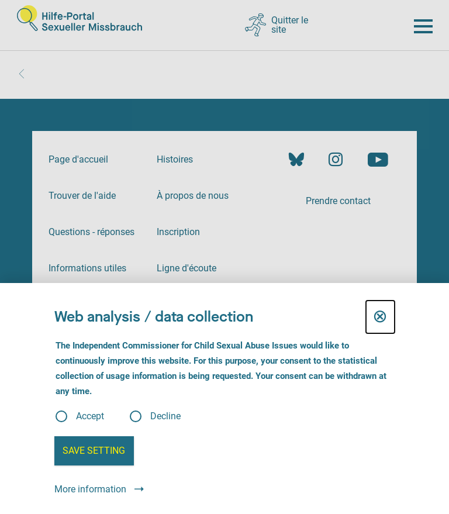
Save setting (94, 450)
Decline (165, 416)
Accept (90, 416)
